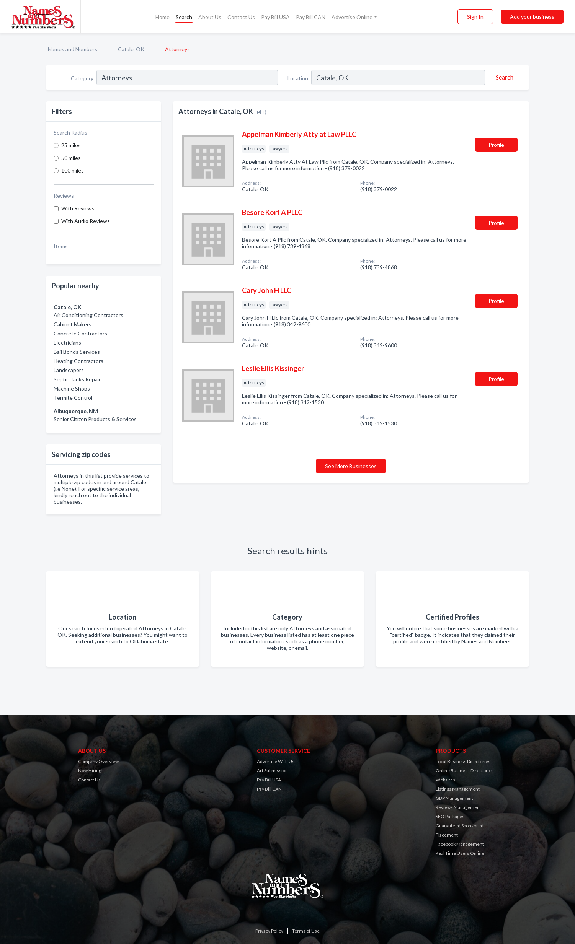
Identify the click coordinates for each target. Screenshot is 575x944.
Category (82, 78)
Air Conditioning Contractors (88, 315)
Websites (445, 780)
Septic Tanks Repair (77, 379)
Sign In (475, 16)
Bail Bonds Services (77, 351)
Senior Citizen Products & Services (95, 419)
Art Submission (272, 770)
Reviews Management (458, 807)
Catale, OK (131, 49)
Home (162, 17)
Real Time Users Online (460, 853)
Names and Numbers (72, 49)
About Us (209, 17)
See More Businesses (351, 466)
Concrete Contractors (80, 333)
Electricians (67, 342)
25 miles (71, 145)
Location (298, 78)
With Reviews (78, 208)
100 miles (72, 170)
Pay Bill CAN (310, 17)
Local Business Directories (463, 761)
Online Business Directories (465, 770)
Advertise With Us (275, 761)
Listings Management (458, 789)
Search (184, 17)
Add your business (532, 16)
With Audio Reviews (85, 221)
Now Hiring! (90, 770)
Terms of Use (306, 931)
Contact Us (241, 17)
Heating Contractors (78, 361)
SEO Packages (450, 816)
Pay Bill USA (275, 17)
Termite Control (73, 397)
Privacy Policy (269, 931)
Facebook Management (460, 844)
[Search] (503, 77)
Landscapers (69, 370)
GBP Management (454, 798)
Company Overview (98, 761)
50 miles (71, 158)
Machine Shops (72, 388)
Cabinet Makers (72, 324)
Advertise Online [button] (352, 17)
